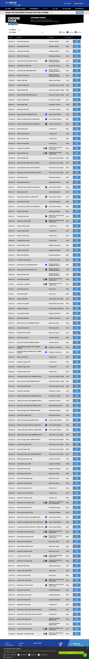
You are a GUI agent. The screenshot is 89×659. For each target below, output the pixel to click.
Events (46, 8)
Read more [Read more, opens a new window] (14, 652)
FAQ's (20, 645)
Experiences (34, 8)
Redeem (80, 12)
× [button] (87, 648)
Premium (62, 32)
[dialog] (44, 652)
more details (77, 41)
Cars (56, 8)
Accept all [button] (71, 652)
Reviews (21, 643)
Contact (67, 3)
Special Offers (20, 8)
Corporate (80, 8)
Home (9, 8)
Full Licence (70, 32)
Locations (67, 8)
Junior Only (78, 32)
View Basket (79, 3)
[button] (30, 657)
